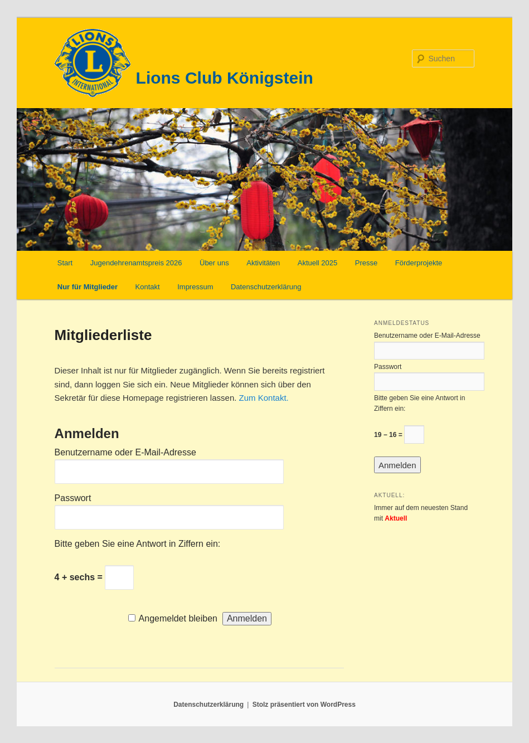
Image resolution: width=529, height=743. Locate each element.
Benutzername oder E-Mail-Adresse (125, 452)
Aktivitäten (263, 263)
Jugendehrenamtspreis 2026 (136, 263)
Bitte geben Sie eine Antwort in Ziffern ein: (138, 543)
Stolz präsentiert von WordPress (304, 704)
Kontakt (147, 287)
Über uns (214, 263)
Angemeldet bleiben (178, 618)
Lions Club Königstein (224, 78)
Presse (366, 263)
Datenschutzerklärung (266, 287)
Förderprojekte (419, 263)
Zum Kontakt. (264, 397)
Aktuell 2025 (318, 263)
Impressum (195, 287)
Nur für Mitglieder (87, 287)
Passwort (73, 498)
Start (64, 263)
